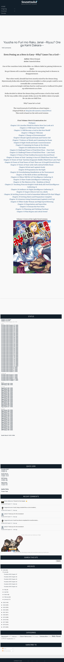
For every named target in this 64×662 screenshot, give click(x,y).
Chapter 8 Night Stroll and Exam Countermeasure (32, 143)
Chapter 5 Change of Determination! (32, 135)
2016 (4, 624)
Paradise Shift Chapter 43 (10, 584)
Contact (34, 660)
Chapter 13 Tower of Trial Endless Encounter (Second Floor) (32, 155)
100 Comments (6, 48)
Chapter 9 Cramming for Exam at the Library (32, 145)
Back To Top (3, 659)
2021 (4, 612)
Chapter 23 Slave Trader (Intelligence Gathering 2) (32, 180)
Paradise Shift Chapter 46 (6, 523)
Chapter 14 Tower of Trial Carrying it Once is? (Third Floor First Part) (32, 157)
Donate (3, 13)
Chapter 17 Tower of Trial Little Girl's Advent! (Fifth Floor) (32, 165)
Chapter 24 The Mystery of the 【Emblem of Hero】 (32, 182)
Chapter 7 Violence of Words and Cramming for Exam (32, 140)
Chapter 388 (4, 480)
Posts (4, 648)
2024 (4, 605)
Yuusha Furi (10, 638)
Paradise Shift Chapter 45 (10, 579)
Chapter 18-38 (5, 475)
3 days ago (15, 504)
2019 (4, 617)
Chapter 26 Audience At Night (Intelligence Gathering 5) (32, 189)
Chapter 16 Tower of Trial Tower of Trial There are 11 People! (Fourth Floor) (32, 162)
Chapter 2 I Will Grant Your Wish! (32, 128)
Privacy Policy (41, 660)
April (5, 592)
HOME (3, 6)
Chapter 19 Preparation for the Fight (32, 170)
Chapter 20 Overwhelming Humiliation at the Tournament (32, 172)
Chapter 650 (4, 485)
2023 (4, 607)
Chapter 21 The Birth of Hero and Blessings (32, 175)
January (6, 599)
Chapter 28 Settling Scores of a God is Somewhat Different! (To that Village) (32, 194)
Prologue (32, 123)
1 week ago (15, 529)
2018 (4, 619)
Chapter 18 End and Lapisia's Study (32, 167)
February (6, 597)
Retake (36, 636)
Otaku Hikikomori (8, 501)
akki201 (6, 514)
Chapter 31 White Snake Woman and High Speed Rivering (32, 202)
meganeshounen (8, 507)
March (6, 594)
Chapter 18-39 (5, 476)
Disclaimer (47, 660)
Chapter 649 (4, 483)
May (5, 589)
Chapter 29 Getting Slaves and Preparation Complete (32, 197)
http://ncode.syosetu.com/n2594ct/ (38, 111)
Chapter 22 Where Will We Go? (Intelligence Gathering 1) (32, 177)
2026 (4, 570)
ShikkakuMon (44, 636)
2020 (4, 614)
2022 (4, 610)
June (5, 572)
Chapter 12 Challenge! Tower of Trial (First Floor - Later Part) (32, 152)
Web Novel (56, 636)
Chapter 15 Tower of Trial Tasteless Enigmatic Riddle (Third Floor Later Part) (32, 160)
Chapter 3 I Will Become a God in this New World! (32, 130)
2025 (4, 602)
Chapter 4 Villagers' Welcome (32, 133)
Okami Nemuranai (25, 636)
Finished (4, 11)
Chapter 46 (4, 471)
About (30, 660)
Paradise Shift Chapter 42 (10, 586)
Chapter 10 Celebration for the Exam (32, 148)
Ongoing (4, 9)
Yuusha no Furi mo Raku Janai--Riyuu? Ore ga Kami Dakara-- (32, 44)
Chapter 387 (4, 479)
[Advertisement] (32, 28)
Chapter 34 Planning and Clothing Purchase (32, 209)
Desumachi (4, 636)
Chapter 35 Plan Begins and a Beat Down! (32, 212)
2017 (4, 622)
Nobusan (14, 636)
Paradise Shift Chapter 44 (10, 581)
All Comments (6, 651)
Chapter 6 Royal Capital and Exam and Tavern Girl (32, 138)
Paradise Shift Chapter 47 (6, 504)
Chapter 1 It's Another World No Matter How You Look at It (32, 125)
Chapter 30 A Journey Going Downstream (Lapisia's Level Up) (32, 199)
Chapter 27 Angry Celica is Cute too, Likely (32, 192)
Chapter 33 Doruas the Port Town (32, 207)
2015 (4, 627)
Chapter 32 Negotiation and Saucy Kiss (32, 204)
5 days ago (15, 523)
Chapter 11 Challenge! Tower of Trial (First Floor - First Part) (32, 150)
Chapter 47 (4, 470)
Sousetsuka (29, 2)
